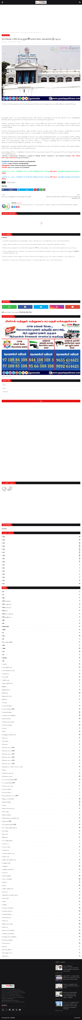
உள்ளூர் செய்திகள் (41, 712)
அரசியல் (41, 664)
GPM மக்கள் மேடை (41, 607)
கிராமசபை (41, 744)
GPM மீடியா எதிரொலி (41, 614)
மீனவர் (41, 885)
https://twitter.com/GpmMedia (18, 163)
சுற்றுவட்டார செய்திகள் (41, 799)
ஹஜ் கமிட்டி (41, 956)
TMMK (41, 648)
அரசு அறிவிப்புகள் (41, 667)
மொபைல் (41, 892)
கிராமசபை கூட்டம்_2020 (41, 750)
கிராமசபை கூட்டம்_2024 (41, 763)
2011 (41, 583)
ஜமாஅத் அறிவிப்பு (41, 949)
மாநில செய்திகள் (41, 876)
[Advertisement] (41, 18)
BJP (41, 591)
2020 (41, 555)
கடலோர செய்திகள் (41, 725)
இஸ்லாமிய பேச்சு (41, 696)
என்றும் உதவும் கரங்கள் (41, 722)
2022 (41, 549)
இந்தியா (41, 686)
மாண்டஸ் (41, 872)
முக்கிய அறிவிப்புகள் (41, 888)
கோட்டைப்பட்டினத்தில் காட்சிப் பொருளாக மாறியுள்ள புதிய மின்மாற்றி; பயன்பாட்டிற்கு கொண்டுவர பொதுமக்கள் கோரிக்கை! (71, 1005)
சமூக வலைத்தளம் (41, 789)
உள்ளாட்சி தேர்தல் (41, 706)
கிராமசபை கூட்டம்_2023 (41, 760)
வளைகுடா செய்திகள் (41, 908)
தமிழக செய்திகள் (10, 32)
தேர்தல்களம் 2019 (41, 821)
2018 (41, 562)
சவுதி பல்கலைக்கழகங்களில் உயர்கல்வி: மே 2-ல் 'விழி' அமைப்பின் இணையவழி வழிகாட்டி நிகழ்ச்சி (70, 994)
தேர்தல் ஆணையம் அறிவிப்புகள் (41, 818)
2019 (41, 558)
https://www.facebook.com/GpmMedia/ (22, 161)
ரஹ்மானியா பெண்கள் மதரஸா (41, 895)
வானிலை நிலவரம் (41, 911)
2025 (41, 540)
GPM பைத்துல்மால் (41, 604)
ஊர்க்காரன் (5, 41)
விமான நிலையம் (41, 917)
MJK (41, 623)
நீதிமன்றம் (41, 837)
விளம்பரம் (41, 927)
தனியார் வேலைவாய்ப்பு (41, 808)
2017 (41, 565)
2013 (41, 577)
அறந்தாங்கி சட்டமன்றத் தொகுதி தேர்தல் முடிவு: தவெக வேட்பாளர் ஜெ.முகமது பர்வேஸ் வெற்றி (71, 977)
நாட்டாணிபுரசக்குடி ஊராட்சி (41, 827)
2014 (41, 574)
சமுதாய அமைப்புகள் (41, 786)
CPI (41, 595)
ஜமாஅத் (41, 946)
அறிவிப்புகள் (41, 680)
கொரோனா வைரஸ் (41, 776)
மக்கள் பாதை (41, 856)
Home (3, 32)
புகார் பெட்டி (41, 843)
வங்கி (41, 901)
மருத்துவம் (41, 866)
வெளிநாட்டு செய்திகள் (41, 933)
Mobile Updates (41, 626)
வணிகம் (41, 904)
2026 (41, 537)
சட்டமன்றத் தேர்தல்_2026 (41, 783)
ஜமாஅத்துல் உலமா (41, 953)
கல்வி (41, 731)
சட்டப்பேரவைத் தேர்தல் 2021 (41, 779)
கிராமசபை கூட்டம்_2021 (41, 754)
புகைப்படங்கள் (41, 847)
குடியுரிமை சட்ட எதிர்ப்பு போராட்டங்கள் (41, 767)
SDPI (41, 636)
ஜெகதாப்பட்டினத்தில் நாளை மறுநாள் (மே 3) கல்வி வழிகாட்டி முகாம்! (71, 985)
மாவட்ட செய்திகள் (41, 879)
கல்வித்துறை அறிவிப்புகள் (41, 734)
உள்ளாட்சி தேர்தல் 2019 (41, 709)
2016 (41, 568)
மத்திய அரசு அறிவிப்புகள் (41, 860)
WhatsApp (41, 658)
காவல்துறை (41, 741)
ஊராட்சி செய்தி (41, 718)
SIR (41, 639)
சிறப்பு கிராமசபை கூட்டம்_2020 (41, 795)
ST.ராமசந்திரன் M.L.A (41, 642)
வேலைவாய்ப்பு (41, 943)
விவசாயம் (41, 920)
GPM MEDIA (12, 1017)
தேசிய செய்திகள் (41, 815)
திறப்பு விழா (41, 811)
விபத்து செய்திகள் (41, 914)
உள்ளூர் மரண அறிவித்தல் (41, 715)
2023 (41, 546)
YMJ (41, 661)
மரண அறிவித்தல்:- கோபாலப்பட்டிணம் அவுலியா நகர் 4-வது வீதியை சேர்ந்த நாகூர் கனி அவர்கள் (71, 968)
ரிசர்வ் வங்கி (41, 898)
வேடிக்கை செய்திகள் (41, 940)
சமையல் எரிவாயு (41, 792)
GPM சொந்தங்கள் (41, 601)
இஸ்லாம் (41, 699)
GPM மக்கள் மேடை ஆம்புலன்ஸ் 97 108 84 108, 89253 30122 (17, 312)
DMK (41, 598)
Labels (4, 588)
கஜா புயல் (41, 738)
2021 (41, 552)
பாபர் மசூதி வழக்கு (41, 840)
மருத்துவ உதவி (41, 863)
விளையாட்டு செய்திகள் (41, 930)
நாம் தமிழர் (41, 831)
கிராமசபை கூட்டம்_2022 (41, 757)
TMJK (41, 645)
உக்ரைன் (41, 702)
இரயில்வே (41, 693)
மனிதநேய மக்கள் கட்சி (41, 869)
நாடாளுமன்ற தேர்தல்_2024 (41, 824)
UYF (41, 654)
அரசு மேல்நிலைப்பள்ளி (41, 670)
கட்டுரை (41, 728)
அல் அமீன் (41, 677)
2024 (41, 543)
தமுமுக (41, 805)
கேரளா (41, 770)
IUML (41, 620)
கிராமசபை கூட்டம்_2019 (41, 747)
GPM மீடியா (41, 610)
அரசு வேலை (41, 673)
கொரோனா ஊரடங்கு (41, 773)
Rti (41, 633)
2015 (41, 571)
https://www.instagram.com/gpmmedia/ (23, 165)
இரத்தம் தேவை (41, 690)
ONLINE (41, 629)
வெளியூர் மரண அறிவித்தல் (41, 937)
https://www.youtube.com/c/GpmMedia (18, 167)
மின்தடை (41, 882)
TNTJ (41, 651)
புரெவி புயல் (41, 850)
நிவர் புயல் (41, 834)
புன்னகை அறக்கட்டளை (41, 853)
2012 (41, 580)
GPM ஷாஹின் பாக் (41, 617)
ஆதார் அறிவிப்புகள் (41, 683)
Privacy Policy (77, 1017)
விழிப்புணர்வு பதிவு (41, 924)
